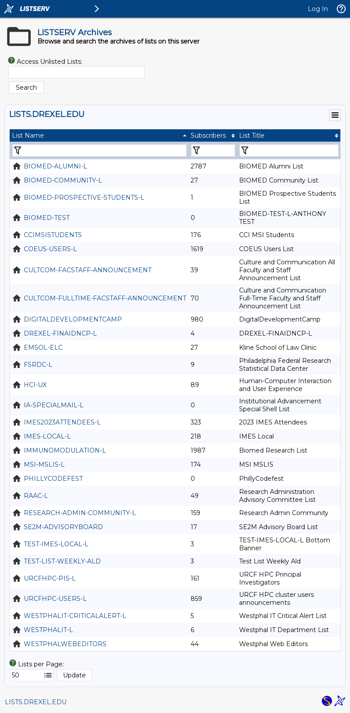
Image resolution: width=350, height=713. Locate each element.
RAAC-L (36, 496)
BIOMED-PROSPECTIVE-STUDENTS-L (84, 197)
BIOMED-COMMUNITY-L (63, 180)
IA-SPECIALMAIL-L (54, 405)
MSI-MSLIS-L (44, 464)
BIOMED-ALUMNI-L (55, 166)
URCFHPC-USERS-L (55, 599)
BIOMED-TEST (47, 218)
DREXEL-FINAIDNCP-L (60, 333)
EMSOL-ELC (43, 347)
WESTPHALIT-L (48, 630)
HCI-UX (35, 385)
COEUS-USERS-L (50, 249)
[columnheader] (99, 135)
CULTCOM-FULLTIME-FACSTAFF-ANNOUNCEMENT (105, 298)
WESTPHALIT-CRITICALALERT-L (75, 616)
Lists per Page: (41, 664)
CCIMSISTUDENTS (53, 235)
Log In (318, 9)
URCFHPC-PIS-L (50, 578)
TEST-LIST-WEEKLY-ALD (62, 561)
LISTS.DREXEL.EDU (35, 702)
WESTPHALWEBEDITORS (65, 644)
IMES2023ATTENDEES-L (62, 422)
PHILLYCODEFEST (53, 479)
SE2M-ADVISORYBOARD (63, 527)
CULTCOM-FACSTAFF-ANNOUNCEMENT (87, 270)
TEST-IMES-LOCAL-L (56, 544)
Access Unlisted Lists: (49, 62)
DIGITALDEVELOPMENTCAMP (73, 319)
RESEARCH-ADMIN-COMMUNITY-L (80, 513)
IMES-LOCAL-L (47, 436)
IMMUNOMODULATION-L (65, 450)
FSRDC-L (38, 365)
